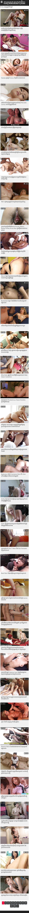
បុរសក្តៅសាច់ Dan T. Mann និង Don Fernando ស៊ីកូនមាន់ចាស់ (14, 549)
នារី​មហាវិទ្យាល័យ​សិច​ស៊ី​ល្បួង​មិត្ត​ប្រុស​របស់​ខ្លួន (13, 325)
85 (14, 906)
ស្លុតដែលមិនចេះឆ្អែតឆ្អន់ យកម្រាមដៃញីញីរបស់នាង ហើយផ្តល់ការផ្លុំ (14, 822)
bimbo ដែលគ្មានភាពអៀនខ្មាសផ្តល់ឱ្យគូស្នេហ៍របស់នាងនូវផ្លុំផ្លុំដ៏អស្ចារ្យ (14, 500)
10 (25, 903)
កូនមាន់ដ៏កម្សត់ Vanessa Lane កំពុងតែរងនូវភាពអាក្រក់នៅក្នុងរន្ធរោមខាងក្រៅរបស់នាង (13, 673)
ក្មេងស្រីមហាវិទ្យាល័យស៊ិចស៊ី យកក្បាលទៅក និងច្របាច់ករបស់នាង (13, 846)
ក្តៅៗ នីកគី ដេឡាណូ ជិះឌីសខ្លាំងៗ (10, 722)
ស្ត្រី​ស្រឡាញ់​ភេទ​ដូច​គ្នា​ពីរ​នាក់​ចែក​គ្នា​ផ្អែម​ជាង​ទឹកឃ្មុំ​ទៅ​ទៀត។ (14, 797)
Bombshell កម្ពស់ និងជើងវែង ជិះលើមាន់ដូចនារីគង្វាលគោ (13, 302)
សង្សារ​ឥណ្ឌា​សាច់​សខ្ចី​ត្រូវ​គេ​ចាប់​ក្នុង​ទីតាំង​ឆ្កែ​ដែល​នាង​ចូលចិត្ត (13, 178)
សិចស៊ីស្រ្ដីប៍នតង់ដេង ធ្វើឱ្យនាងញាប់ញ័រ (11, 127)
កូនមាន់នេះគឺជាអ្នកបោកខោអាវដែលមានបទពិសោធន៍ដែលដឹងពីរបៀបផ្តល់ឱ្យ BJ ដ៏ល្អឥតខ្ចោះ (13, 648)
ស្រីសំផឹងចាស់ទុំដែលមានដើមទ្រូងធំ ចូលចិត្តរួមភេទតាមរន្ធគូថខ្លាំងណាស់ (14, 623)
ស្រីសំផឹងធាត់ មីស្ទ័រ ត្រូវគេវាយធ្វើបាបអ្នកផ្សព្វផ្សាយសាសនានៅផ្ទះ (14, 351)
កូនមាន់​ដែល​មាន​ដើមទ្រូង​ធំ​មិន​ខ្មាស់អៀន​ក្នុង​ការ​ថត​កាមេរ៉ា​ (14, 450)
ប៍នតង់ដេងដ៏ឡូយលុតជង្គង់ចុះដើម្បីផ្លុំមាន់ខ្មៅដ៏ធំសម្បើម (13, 252)
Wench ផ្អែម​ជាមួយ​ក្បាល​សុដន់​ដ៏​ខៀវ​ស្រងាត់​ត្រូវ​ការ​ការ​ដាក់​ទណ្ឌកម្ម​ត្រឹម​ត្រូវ (14, 277)
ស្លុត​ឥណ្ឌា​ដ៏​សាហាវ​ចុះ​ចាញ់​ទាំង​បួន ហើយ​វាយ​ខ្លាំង (14, 895)
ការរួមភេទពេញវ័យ (14, 2)
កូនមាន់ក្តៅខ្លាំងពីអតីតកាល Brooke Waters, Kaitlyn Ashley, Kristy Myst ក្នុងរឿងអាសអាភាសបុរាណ (14, 228)
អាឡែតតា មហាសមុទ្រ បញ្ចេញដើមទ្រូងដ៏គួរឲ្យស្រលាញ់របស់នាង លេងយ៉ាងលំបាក (13, 425)
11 (11, 906)
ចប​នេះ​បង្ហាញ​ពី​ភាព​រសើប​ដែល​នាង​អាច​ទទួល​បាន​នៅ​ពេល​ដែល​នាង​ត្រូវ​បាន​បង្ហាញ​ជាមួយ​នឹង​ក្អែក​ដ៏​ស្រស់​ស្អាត (14, 55)
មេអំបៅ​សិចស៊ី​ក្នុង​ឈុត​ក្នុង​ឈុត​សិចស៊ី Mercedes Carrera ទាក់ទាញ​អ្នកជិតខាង (14, 103)
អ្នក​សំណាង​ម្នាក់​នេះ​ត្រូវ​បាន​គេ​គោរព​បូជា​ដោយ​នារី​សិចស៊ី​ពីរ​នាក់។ (14, 698)
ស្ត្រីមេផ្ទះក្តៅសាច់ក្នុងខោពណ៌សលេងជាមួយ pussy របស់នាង (14, 599)
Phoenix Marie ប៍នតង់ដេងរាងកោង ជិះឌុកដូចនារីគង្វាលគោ (14, 747)
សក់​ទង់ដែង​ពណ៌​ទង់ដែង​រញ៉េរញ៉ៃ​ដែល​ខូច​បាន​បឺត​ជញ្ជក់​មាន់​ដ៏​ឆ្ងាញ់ (13, 153)
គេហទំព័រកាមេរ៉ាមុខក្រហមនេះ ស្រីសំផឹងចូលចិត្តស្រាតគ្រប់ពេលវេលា (13, 871)
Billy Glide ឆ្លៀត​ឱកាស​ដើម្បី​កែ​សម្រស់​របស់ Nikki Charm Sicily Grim (14, 376)
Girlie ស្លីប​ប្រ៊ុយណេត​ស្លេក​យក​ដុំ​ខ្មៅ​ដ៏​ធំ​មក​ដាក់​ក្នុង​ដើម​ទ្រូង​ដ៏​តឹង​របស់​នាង (14, 524)
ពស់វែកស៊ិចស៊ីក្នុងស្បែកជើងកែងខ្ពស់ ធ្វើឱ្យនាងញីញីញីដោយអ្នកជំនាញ (12, 29)
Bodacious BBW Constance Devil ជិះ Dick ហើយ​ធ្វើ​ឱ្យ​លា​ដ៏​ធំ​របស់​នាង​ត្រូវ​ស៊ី (13, 475)
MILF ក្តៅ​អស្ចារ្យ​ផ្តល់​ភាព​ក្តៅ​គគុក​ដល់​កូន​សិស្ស (13, 202)
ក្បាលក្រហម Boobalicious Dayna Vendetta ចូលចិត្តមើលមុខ (13, 401)
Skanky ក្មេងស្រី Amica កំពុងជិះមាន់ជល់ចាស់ (13, 78)
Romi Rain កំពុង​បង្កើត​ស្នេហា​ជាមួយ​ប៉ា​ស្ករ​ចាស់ (13, 573)
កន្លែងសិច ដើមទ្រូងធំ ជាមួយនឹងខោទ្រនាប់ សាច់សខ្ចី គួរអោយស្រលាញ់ (14, 772)
